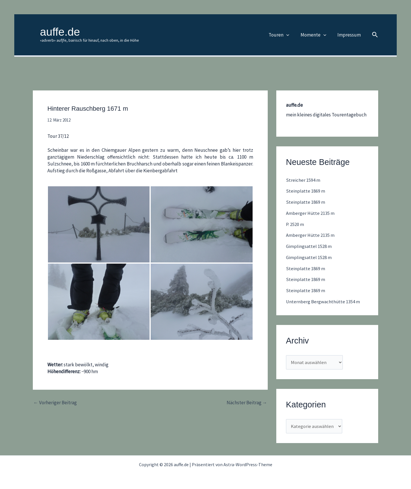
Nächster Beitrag (247, 402)
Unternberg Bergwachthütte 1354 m (323, 300)
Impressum (349, 35)
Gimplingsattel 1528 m (309, 245)
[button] (290, 35)
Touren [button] (282, 35)
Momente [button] (315, 35)
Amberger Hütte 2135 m (310, 213)
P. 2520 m (295, 224)
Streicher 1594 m (303, 180)
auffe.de (60, 32)
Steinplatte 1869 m (305, 191)
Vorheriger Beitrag (55, 402)
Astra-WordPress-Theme (247, 463)
